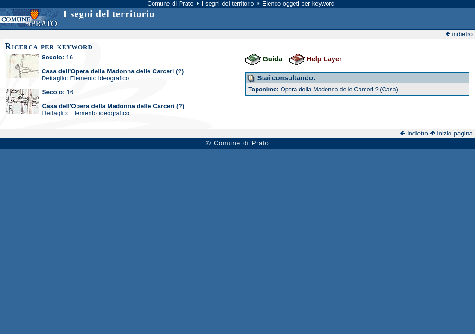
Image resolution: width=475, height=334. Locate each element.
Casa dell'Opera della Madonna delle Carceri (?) (112, 71)
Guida (272, 59)
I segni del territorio (228, 3)
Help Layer (324, 59)
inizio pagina (455, 133)
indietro (462, 34)
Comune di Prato (170, 3)
